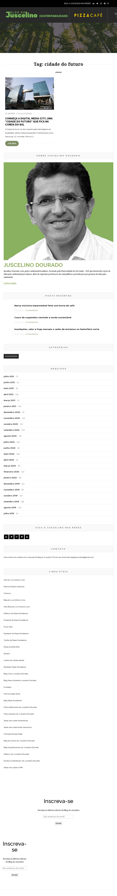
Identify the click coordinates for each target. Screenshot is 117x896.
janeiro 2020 (10, 478)
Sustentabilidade (25, 114)
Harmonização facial (12, 694)
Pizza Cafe (8, 627)
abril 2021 (8, 394)
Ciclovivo (7, 593)
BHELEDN (15, 647)
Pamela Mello (16, 734)
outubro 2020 (11, 424)
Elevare (7, 654)
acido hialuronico (25, 727)
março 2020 (10, 466)
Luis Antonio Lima (17, 580)
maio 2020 (9, 454)
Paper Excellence (21, 613)
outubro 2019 (10, 496)
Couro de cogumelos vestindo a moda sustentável (42, 317)
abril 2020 (9, 460)
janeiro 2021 (10, 406)
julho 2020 (9, 442)
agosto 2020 (10, 436)
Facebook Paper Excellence (15, 667)
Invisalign (7, 687)
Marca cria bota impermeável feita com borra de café (44, 305)
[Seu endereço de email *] (58, 817)
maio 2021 (9, 388)
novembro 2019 (11, 490)
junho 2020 (9, 448)
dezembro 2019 (12, 484)
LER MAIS (12, 143)
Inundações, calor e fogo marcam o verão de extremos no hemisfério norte (56, 329)
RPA (21, 767)
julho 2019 (9, 513)
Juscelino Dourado (20, 674)
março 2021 (9, 400)
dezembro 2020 (12, 412)
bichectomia (23, 721)
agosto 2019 (10, 507)
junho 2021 (9, 382)
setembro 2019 (11, 501)
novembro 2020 (12, 418)
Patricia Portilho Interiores (14, 587)
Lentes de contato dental (14, 660)
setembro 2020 (12, 430)
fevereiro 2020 (11, 472)
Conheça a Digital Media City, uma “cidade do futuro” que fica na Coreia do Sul (29, 121)
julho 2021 (9, 376)
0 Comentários (31, 310)
